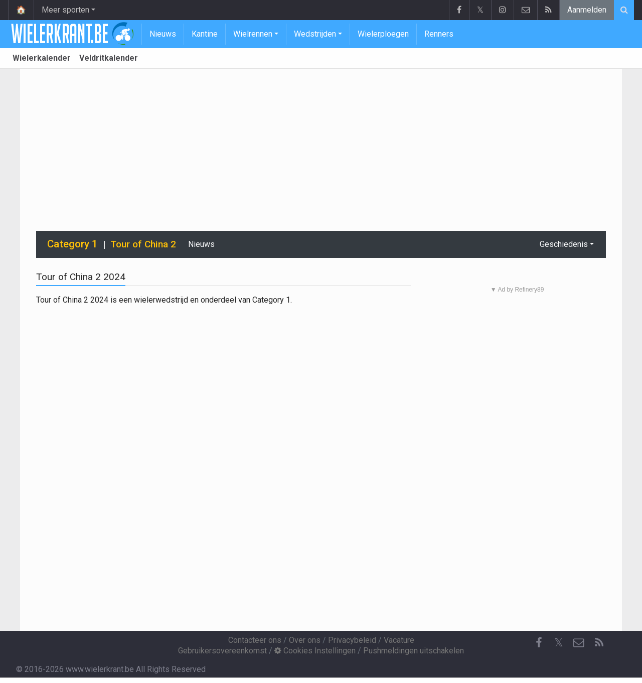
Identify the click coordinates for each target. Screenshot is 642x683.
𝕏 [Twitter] (558, 642)
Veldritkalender (108, 58)
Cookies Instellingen (315, 650)
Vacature (399, 640)
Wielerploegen (383, 34)
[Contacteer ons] (579, 643)
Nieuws (162, 34)
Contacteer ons (254, 640)
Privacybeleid (352, 640)
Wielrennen (252, 34)
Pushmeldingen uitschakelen (413, 650)
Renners (438, 34)
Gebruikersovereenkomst (222, 650)
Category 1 (72, 244)
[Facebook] (539, 643)
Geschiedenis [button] (564, 244)
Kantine (205, 34)
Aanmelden (586, 10)
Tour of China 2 (143, 244)
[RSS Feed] (599, 643)
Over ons (304, 640)
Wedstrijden (315, 34)
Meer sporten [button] (65, 10)
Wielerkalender (42, 58)
